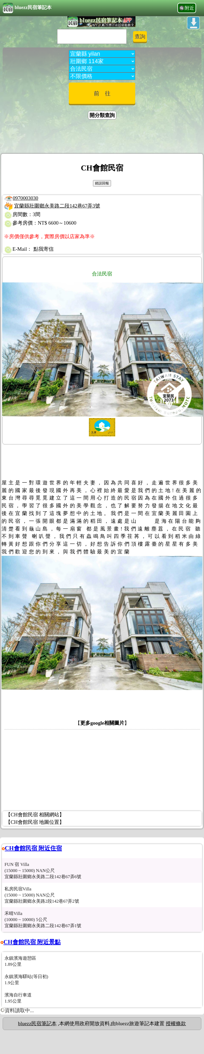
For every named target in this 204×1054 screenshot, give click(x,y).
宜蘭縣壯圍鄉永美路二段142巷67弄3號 (57, 206)
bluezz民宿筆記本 (27, 8)
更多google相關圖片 (102, 723)
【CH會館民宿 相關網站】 (35, 814)
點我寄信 (43, 249)
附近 (189, 8)
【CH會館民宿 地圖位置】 (35, 822)
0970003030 (25, 198)
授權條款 (176, 1023)
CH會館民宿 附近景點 (32, 942)
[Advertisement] (102, 137)
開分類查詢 (102, 115)
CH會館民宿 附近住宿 (33, 848)
